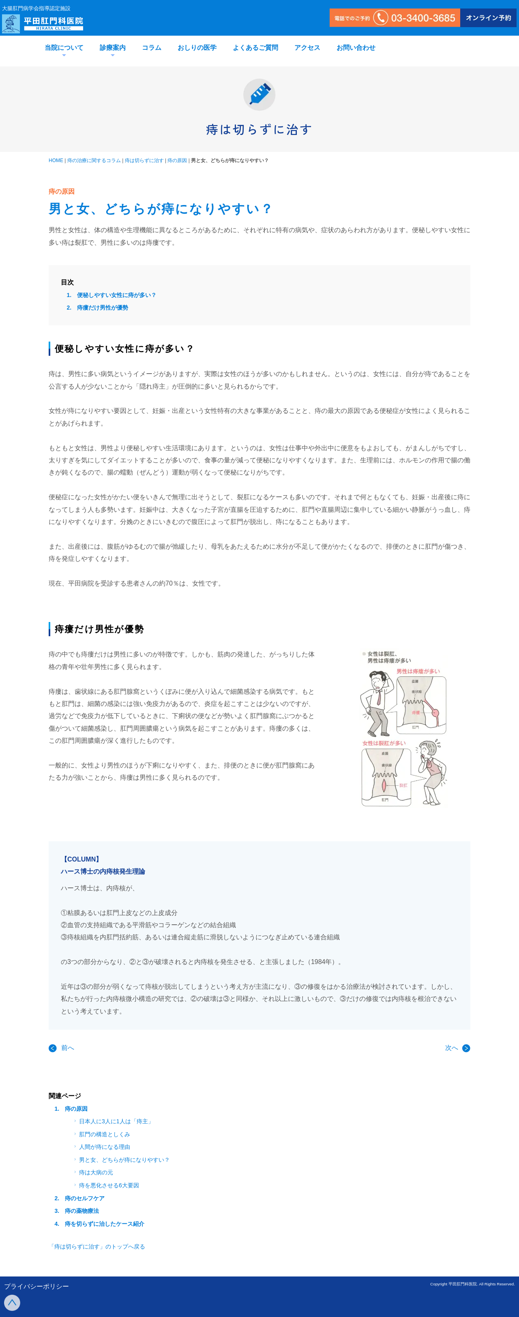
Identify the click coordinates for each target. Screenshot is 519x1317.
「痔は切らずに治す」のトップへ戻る (97, 1246)
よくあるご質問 (255, 47)
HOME (56, 160)
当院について (64, 47)
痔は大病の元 (92, 1172)
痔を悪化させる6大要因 (105, 1185)
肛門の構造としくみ (101, 1134)
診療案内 (113, 47)
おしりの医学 (197, 47)
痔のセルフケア (85, 1198)
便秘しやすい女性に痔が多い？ (117, 295)
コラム (151, 47)
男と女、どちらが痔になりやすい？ (121, 1160)
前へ (61, 1047)
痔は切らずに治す (144, 160)
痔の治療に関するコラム (94, 160)
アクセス (307, 47)
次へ (457, 1047)
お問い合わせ (356, 47)
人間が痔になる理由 (101, 1147)
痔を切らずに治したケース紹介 (104, 1224)
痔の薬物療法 (82, 1211)
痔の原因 (177, 160)
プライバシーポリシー (36, 1286)
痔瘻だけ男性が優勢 (102, 307)
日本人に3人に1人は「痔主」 (113, 1121)
